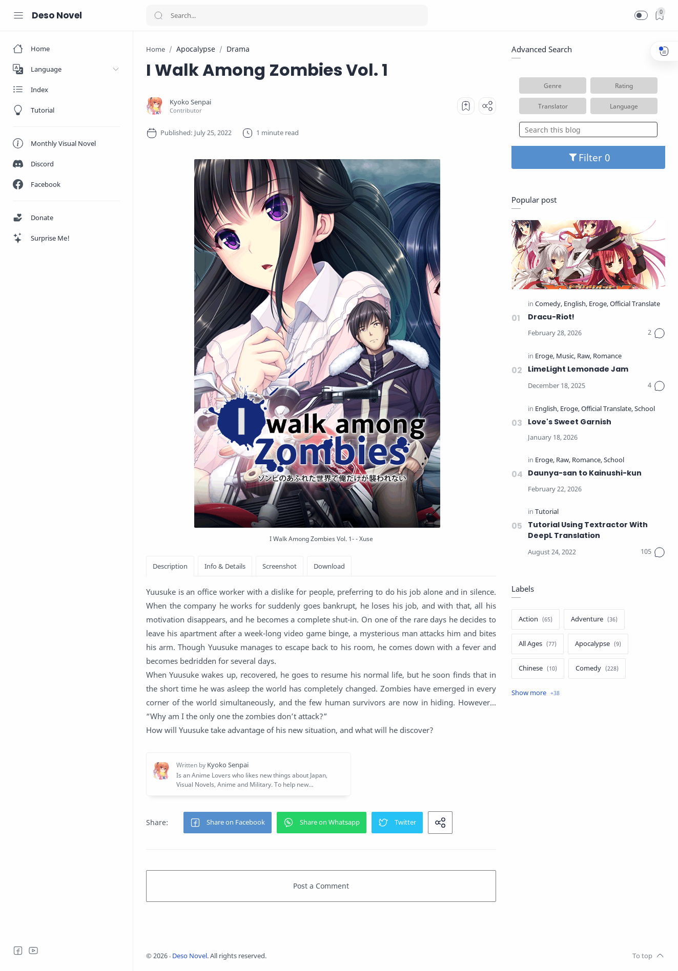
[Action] (535, 619)
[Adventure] (594, 619)
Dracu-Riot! (551, 317)
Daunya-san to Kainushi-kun (585, 473)
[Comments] (656, 333)
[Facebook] (18, 950)
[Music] (566, 356)
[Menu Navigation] (18, 15)
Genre (553, 85)
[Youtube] (33, 950)
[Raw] (584, 356)
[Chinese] (537, 668)
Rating (624, 85)
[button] (641, 15)
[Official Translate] (635, 304)
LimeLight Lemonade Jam (578, 369)
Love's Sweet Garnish (569, 422)
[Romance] (607, 356)
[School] (644, 409)
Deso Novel (57, 15)
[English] (575, 304)
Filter (588, 157)
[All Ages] (537, 644)
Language (624, 106)
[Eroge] (598, 304)
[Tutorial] (547, 512)
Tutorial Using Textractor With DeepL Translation (588, 530)
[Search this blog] (588, 129)
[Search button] (158, 15)
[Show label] (535, 693)
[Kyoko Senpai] (190, 102)
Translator (553, 106)
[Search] (287, 15)
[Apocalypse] (598, 644)
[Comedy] (548, 304)
